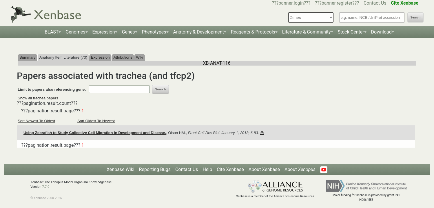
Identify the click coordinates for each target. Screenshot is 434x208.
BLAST (52, 32)
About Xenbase (264, 169)
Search (415, 17)
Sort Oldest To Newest (96, 121)
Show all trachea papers (38, 98)
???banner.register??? (337, 3)
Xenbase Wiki (120, 169)
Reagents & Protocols (253, 32)
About (300, 169)
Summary (27, 57)
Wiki (139, 57)
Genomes (75, 32)
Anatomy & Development (198, 32)
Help (207, 169)
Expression (103, 32)
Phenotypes (154, 32)
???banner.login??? (291, 3)
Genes (128, 32)
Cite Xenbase (230, 169)
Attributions (122, 57)
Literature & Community (306, 32)
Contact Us (375, 3)
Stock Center (351, 32)
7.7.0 (45, 187)
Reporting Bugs (155, 169)
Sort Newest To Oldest (36, 121)
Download (381, 32)
